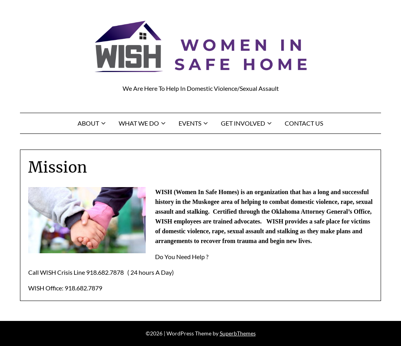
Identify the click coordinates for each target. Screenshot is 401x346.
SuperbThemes (238, 333)
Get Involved (243, 123)
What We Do (139, 123)
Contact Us (304, 123)
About (88, 123)
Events (190, 123)
